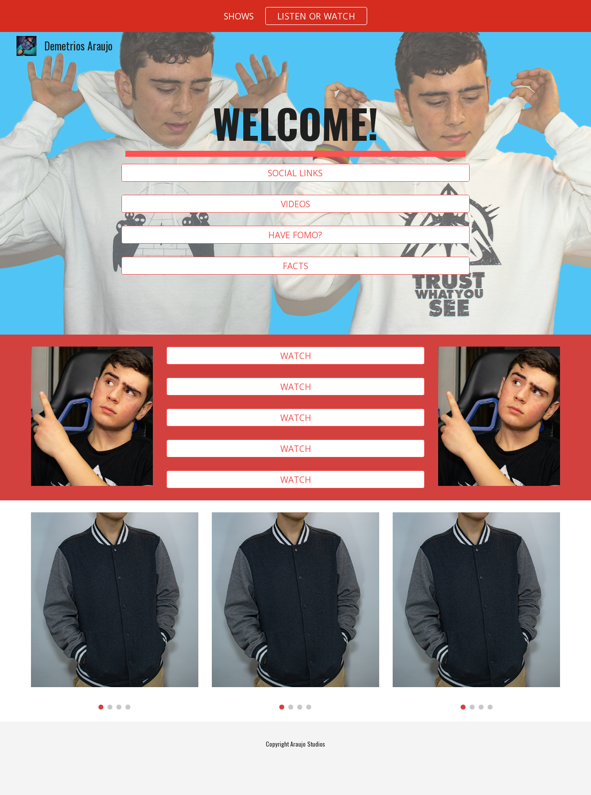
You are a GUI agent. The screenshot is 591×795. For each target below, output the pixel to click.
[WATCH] (295, 356)
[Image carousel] (114, 611)
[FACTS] (296, 266)
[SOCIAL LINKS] (296, 173)
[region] (295, 16)
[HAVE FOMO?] (296, 235)
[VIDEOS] (296, 204)
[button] (316, 16)
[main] (295, 128)
